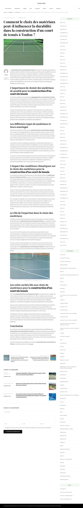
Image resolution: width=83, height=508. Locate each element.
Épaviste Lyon (63, 371)
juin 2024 (62, 93)
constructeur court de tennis (68, 313)
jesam (31, 344)
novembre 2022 (64, 150)
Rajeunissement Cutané (66, 429)
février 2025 (63, 66)
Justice (62, 402)
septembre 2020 (64, 238)
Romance (62, 442)
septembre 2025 (64, 42)
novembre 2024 (64, 76)
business (62, 291)
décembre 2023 (64, 113)
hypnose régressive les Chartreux (69, 395)
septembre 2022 (64, 157)
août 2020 (62, 242)
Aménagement (64, 264)
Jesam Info (42, 3)
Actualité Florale (65, 258)
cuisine (62, 333)
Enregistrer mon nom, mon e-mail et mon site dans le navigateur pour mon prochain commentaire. (28, 427)
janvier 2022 (63, 184)
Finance (62, 385)
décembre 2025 (64, 32)
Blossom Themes (46, 505)
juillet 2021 (63, 204)
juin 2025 (62, 53)
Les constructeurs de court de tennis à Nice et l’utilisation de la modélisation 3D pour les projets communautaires (31, 395)
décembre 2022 (64, 147)
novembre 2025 (64, 36)
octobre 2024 (63, 80)
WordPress (58, 505)
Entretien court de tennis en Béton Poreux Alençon (68, 367)
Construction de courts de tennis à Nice (69, 329)
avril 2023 (62, 134)
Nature (44, 8)
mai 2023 (62, 130)
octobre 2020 (63, 235)
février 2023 (63, 140)
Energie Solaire (64, 360)
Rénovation (63, 435)
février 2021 (63, 221)
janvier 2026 (63, 29)
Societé (51, 8)
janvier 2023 (63, 144)
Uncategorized (64, 479)
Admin (6, 72)
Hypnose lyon (64, 391)
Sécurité (62, 452)
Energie (62, 356)
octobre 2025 (63, 39)
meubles (62, 408)
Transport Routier (65, 476)
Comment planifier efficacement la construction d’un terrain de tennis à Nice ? (31, 373)
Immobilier (17, 8)
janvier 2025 (63, 69)
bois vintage (63, 285)
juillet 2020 (63, 245)
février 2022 (63, 181)
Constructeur (64, 310)
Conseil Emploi (64, 303)
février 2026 (63, 26)
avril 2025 (62, 59)
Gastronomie (8, 8)
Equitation (63, 374)
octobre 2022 (63, 154)
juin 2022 (62, 167)
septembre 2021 (64, 198)
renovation (63, 439)
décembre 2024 (64, 73)
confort (62, 300)
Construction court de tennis (68, 320)
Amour (62, 271)
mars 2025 (62, 63)
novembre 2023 (64, 117)
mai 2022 (62, 171)
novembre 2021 (64, 191)
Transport (63, 472)
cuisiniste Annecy (65, 336)
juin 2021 (62, 208)
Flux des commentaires (66, 495)
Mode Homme (63, 415)
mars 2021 (62, 218)
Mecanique (63, 405)
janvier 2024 (63, 110)
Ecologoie (37, 8)
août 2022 (62, 161)
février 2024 (63, 107)
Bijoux (61, 281)
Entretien (62, 363)
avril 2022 (62, 174)
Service (62, 455)
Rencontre (63, 432)
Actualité (62, 254)
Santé (61, 445)
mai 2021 (62, 211)
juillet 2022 (63, 164)
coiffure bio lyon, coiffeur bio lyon (68, 296)
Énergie (62, 353)
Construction (21, 17)
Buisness (62, 288)
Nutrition (63, 422)
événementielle (64, 381)
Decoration (63, 343)
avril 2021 (62, 214)
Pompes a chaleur (65, 425)
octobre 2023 (63, 120)
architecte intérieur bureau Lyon (69, 275)
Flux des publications (66, 492)
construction (35, 97)
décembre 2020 (64, 228)
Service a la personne (66, 459)
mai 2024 (62, 96)
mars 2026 (62, 22)
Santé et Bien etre (65, 449)
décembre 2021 (64, 188)
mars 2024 (62, 103)
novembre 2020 (64, 231)
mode (61, 412)
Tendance (58, 8)
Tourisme (62, 469)
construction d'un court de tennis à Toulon (68, 324)
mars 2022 (62, 177)
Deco (31, 8)
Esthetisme (63, 378)
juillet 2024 (63, 90)
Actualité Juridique (65, 261)
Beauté (62, 278)
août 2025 (62, 46)
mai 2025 (62, 56)
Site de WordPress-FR (66, 499)
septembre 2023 (64, 123)
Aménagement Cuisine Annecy (68, 268)
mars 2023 (62, 137)
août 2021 (62, 201)
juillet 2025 (63, 49)
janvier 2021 (63, 225)
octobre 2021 (63, 194)
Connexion (63, 488)
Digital (25, 8)
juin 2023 (62, 127)
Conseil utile (63, 306)
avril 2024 (62, 100)
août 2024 (62, 86)
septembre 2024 (64, 83)
